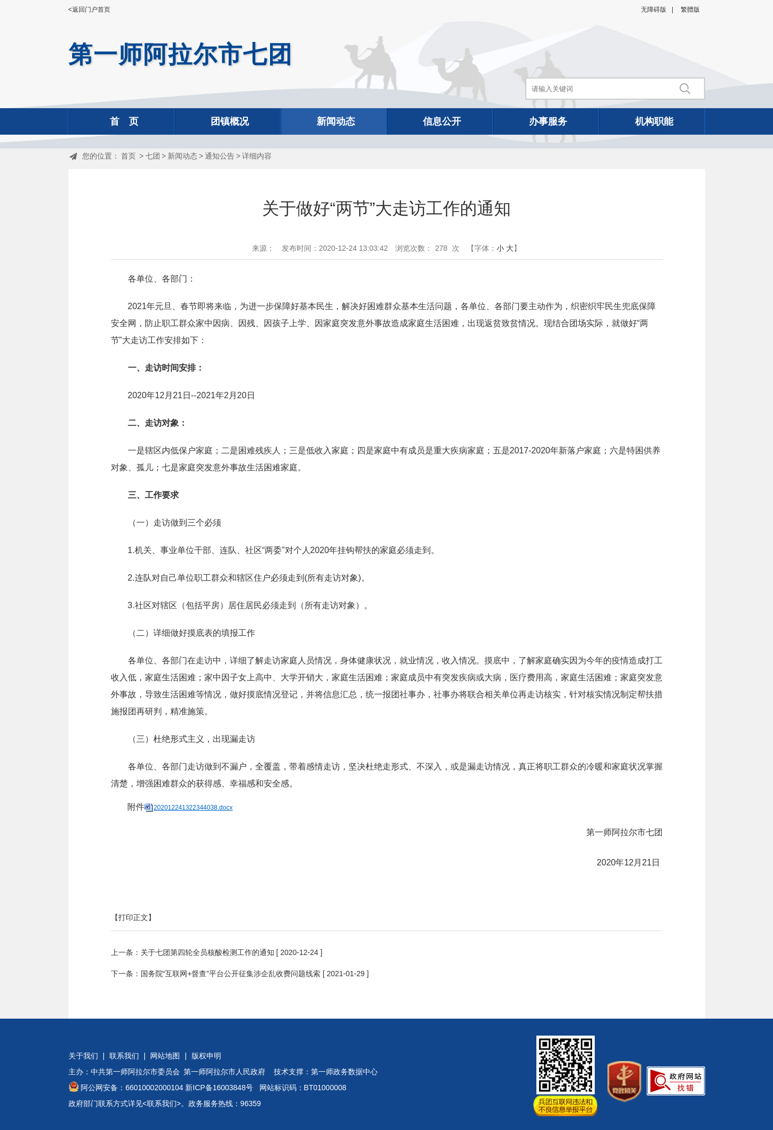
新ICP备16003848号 (219, 1087)
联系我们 (124, 1056)
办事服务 (548, 121)
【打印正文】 (133, 917)
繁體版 (690, 9)
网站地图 (165, 1056)
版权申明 (206, 1056)
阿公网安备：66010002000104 (132, 1087)
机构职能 (654, 121)
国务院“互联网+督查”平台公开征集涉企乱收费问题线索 (231, 973)
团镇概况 (230, 121)
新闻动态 (336, 121)
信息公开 (442, 121)
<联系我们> (162, 1103)
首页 (128, 156)
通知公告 (219, 156)
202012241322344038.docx (193, 807)
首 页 (124, 121)
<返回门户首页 (89, 9)
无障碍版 (653, 9)
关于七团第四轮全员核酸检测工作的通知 (207, 952)
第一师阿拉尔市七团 (180, 54)
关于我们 (83, 1056)
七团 (152, 156)
